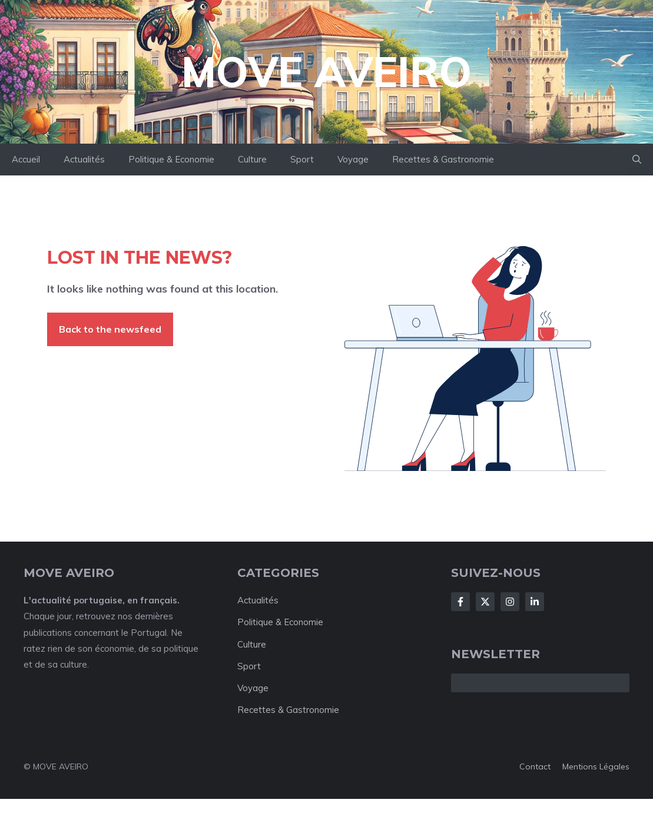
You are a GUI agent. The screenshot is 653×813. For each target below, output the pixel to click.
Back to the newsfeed (110, 329)
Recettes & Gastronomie (443, 159)
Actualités (84, 159)
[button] (637, 159)
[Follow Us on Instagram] (509, 601)
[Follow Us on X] (485, 601)
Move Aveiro (326, 72)
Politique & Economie (171, 159)
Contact (535, 766)
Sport (302, 159)
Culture (252, 159)
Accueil (26, 159)
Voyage (353, 159)
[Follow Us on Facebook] (460, 601)
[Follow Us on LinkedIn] (534, 601)
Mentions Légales (595, 766)
